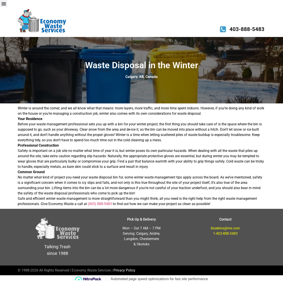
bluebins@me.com (225, 228)
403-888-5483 (246, 29)
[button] (3, 3)
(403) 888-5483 (100, 204)
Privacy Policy (124, 270)
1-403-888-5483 (225, 233)
